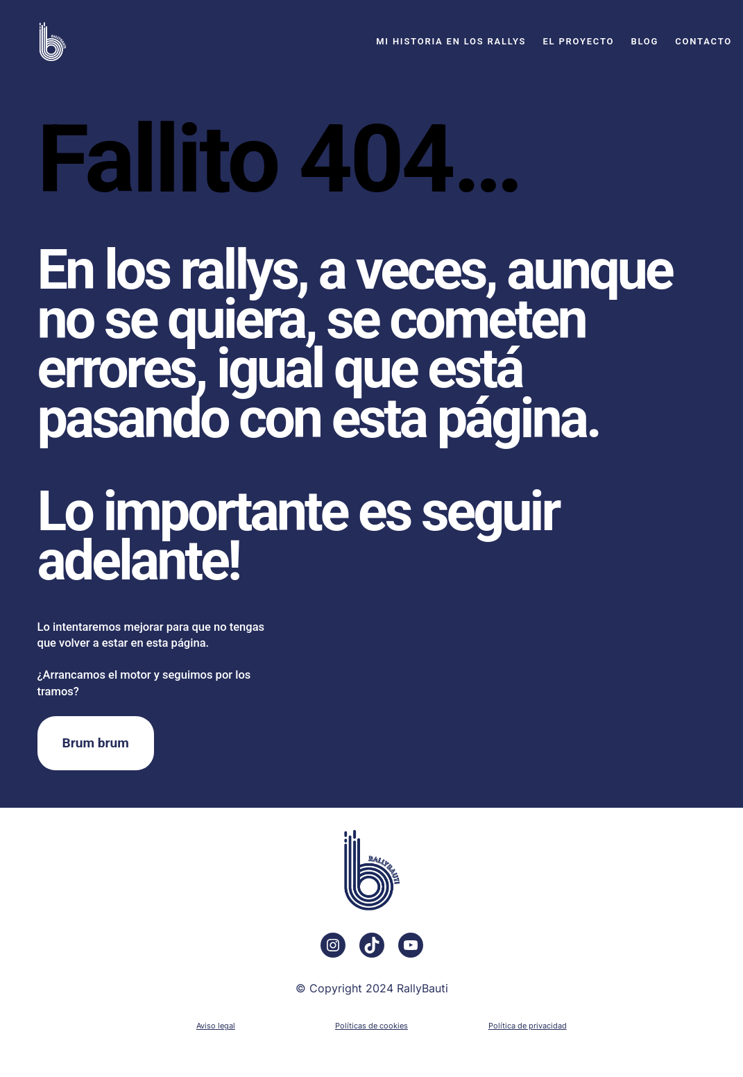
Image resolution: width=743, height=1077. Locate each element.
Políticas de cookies (371, 1026)
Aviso (206, 1026)
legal (226, 1026)
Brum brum (95, 743)
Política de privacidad (527, 1026)
